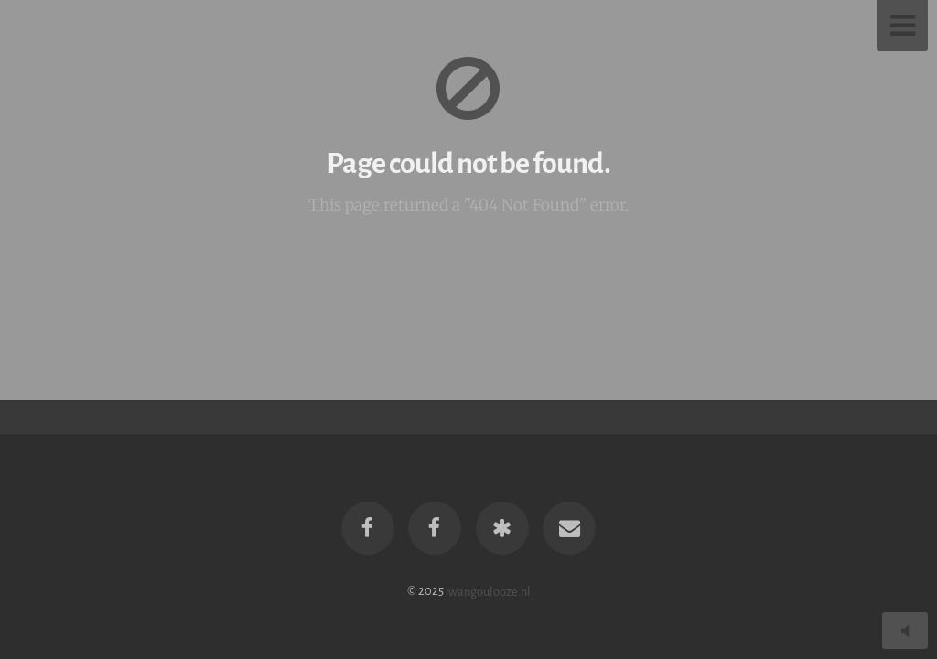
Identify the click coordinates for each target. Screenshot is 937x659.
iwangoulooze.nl (488, 591)
